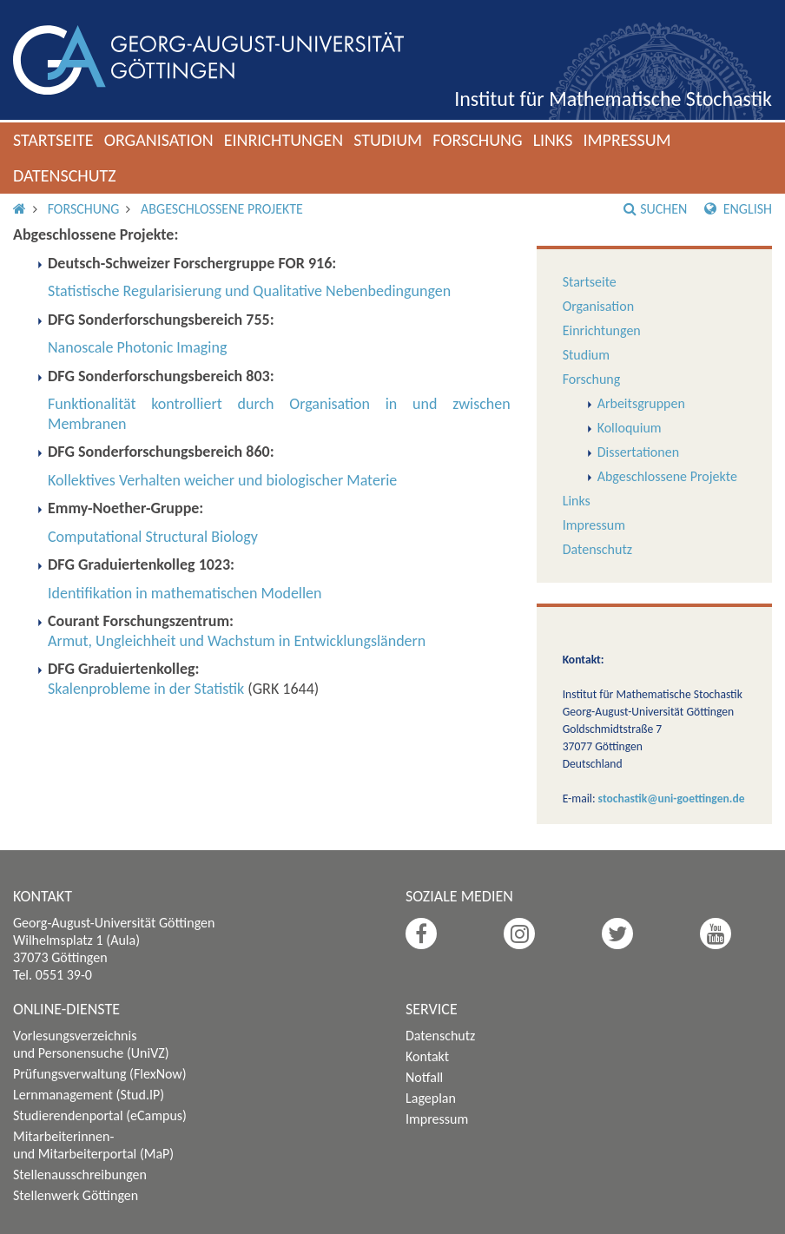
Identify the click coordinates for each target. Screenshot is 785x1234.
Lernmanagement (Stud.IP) (88, 1094)
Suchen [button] (655, 209)
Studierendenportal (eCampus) (100, 1115)
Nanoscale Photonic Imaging (137, 347)
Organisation (159, 139)
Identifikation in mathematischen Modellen (185, 593)
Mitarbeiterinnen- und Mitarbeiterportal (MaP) (93, 1145)
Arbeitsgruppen (641, 403)
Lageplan (431, 1098)
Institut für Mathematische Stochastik (613, 98)
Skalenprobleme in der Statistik (146, 688)
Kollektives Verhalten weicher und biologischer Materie (222, 480)
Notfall (424, 1077)
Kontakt (427, 1056)
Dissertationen (638, 452)
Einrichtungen (284, 139)
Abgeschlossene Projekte (222, 209)
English (738, 209)
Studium (387, 139)
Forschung (477, 139)
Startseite (53, 139)
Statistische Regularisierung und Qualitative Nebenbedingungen (249, 290)
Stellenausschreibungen (80, 1174)
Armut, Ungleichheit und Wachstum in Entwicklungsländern (236, 640)
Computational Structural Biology (153, 536)
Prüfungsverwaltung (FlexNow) (100, 1074)
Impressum (626, 139)
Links (553, 139)
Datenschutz (64, 175)
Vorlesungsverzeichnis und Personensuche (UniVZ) (91, 1044)
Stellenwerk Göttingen (75, 1195)
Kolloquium (629, 427)
